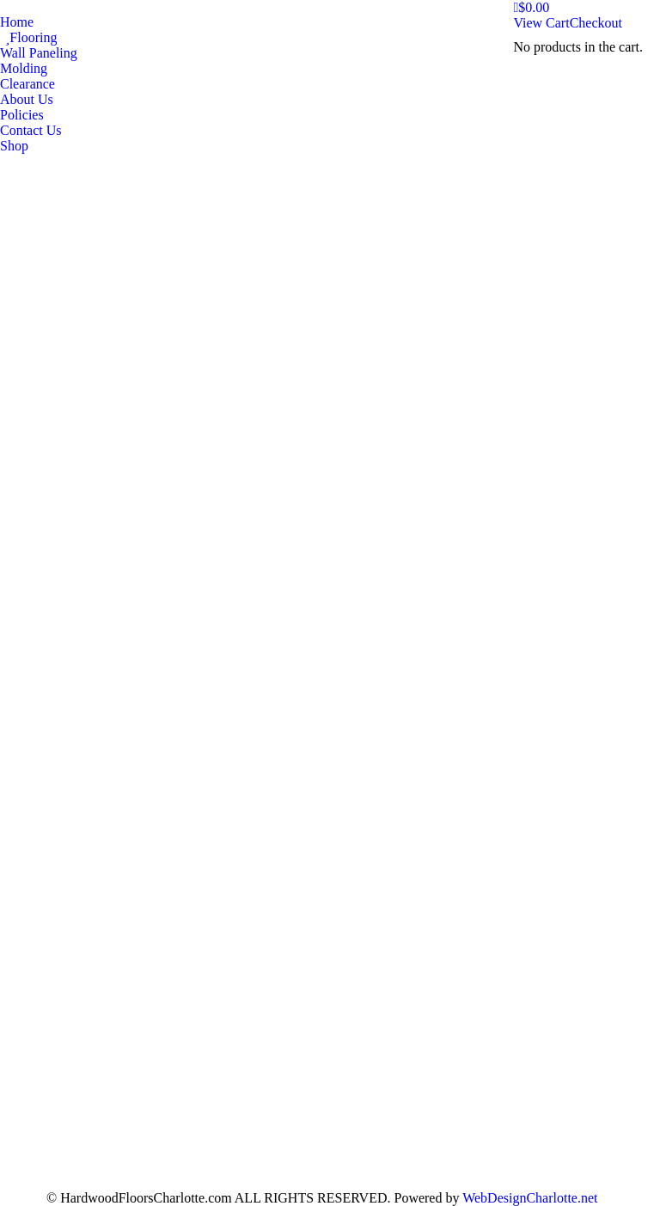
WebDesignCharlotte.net (529, 1198)
